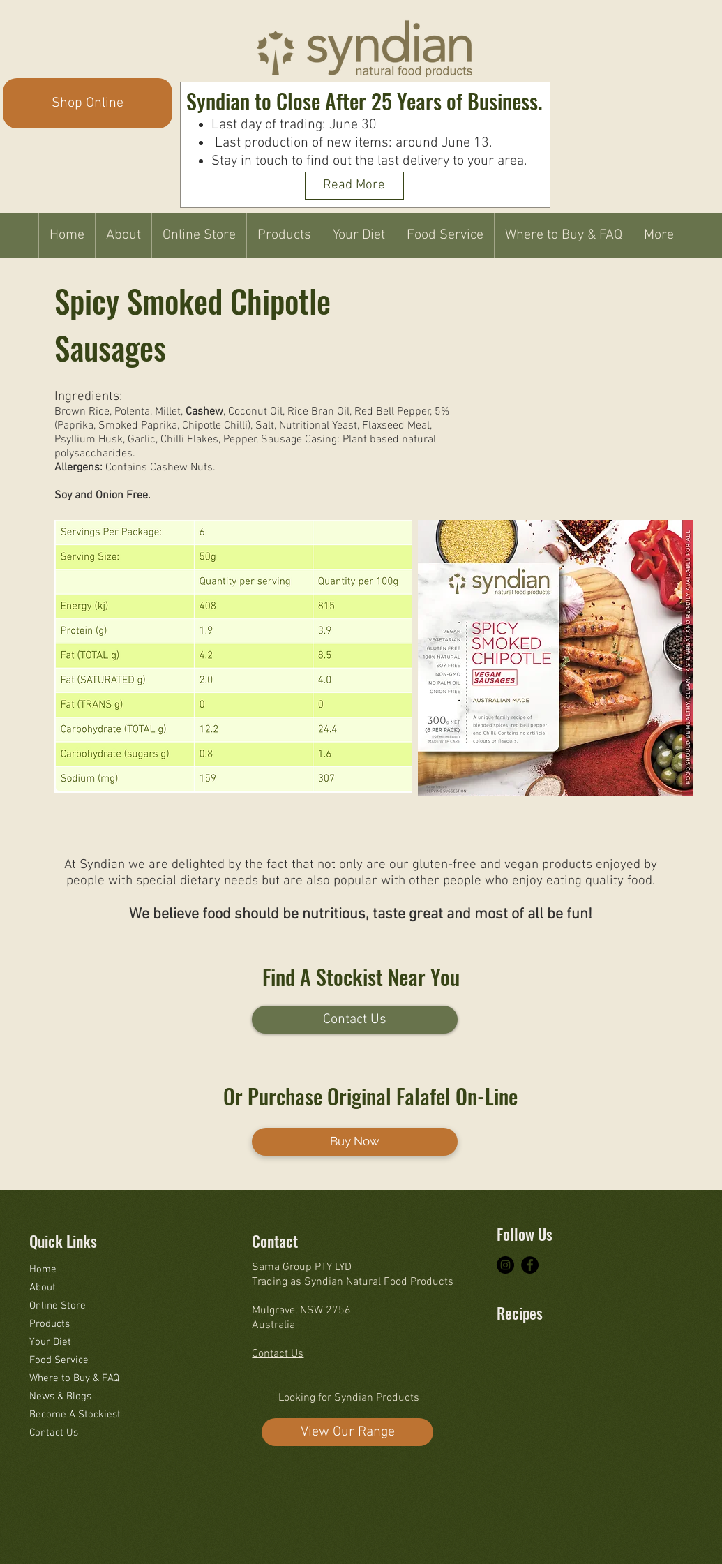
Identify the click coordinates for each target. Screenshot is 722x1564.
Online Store (57, 1305)
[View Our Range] (347, 1432)
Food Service (59, 1360)
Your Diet (50, 1342)
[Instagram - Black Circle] (505, 1265)
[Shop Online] (87, 103)
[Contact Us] (355, 1020)
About (42, 1287)
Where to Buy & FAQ (74, 1378)
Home (43, 1269)
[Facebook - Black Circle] (530, 1265)
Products (49, 1324)
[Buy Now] (355, 1142)
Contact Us (53, 1433)
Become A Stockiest (75, 1414)
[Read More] (354, 186)
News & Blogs (60, 1396)
